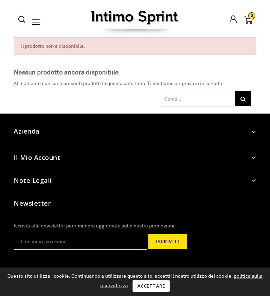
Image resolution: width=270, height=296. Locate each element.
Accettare (151, 286)
